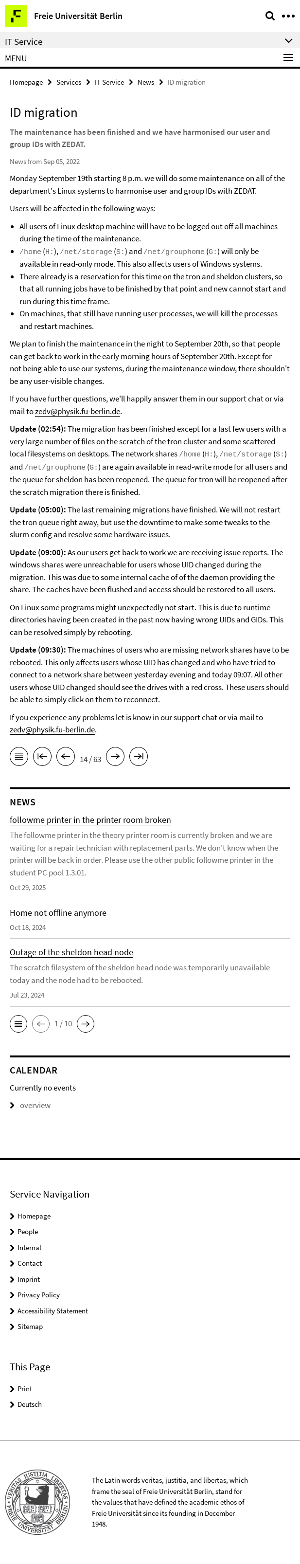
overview (30, 1105)
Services (68, 82)
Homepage (26, 82)
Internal (29, 1247)
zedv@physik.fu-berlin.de (77, 411)
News (146, 82)
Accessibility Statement (53, 1310)
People (28, 1231)
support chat (242, 398)
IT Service (109, 82)
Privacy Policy (39, 1294)
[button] (18, 1024)
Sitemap (30, 1326)
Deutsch (30, 1404)
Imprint (29, 1279)
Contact (30, 1263)
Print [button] (25, 1388)
